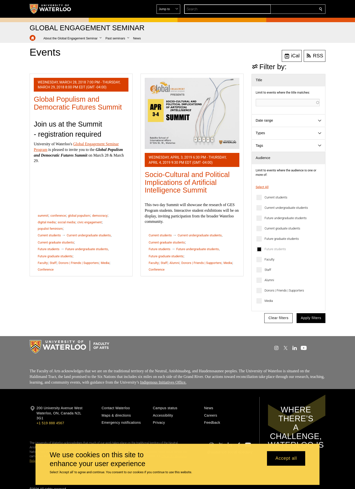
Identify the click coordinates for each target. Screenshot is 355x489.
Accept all (286, 458)
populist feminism (50, 228)
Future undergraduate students (286, 218)
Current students (276, 197)
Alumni (269, 280)
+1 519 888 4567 (50, 423)
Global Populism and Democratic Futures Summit (78, 103)
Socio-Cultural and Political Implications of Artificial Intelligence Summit (187, 182)
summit (43, 215)
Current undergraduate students (286, 208)
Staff (268, 270)
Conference (45, 269)
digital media (46, 222)
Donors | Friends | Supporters (284, 290)
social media (66, 222)
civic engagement (89, 222)
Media (269, 301)
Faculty (269, 259)
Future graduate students (282, 239)
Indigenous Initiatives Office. (163, 382)
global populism (79, 215)
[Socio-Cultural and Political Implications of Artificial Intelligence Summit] (192, 113)
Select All (262, 187)
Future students (275, 249)
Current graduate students (282, 228)
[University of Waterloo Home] (50, 9)
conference (58, 215)
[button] (285, 9)
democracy (99, 215)
